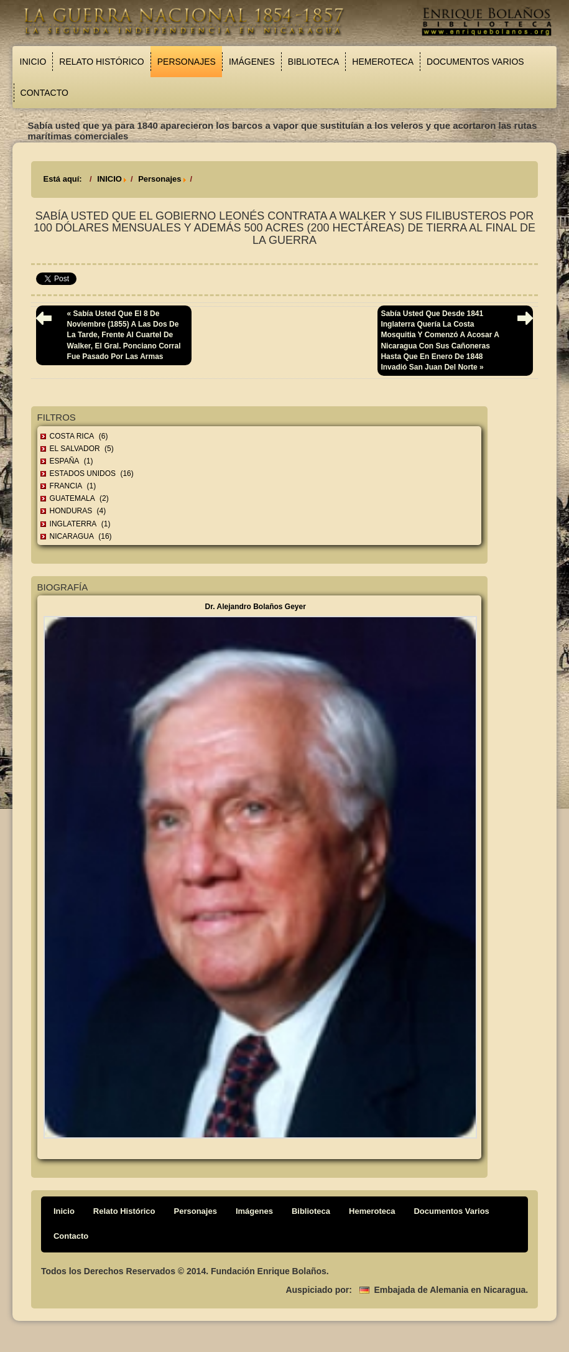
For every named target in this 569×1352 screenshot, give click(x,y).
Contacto (44, 93)
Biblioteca (313, 62)
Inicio (33, 62)
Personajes (186, 62)
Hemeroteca (383, 62)
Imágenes (252, 62)
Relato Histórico (101, 62)
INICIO (109, 179)
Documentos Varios (475, 62)
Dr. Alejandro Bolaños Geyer (255, 606)
